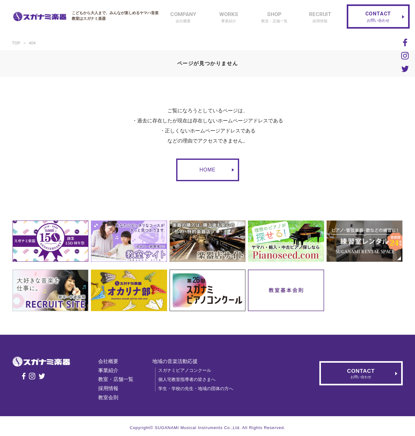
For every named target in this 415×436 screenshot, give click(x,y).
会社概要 (109, 361)
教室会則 (109, 397)
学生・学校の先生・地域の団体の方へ (196, 388)
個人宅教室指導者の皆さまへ (187, 379)
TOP (16, 43)
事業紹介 (109, 370)
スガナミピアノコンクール (185, 370)
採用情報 (109, 388)
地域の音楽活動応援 (176, 361)
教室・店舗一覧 (116, 379)
